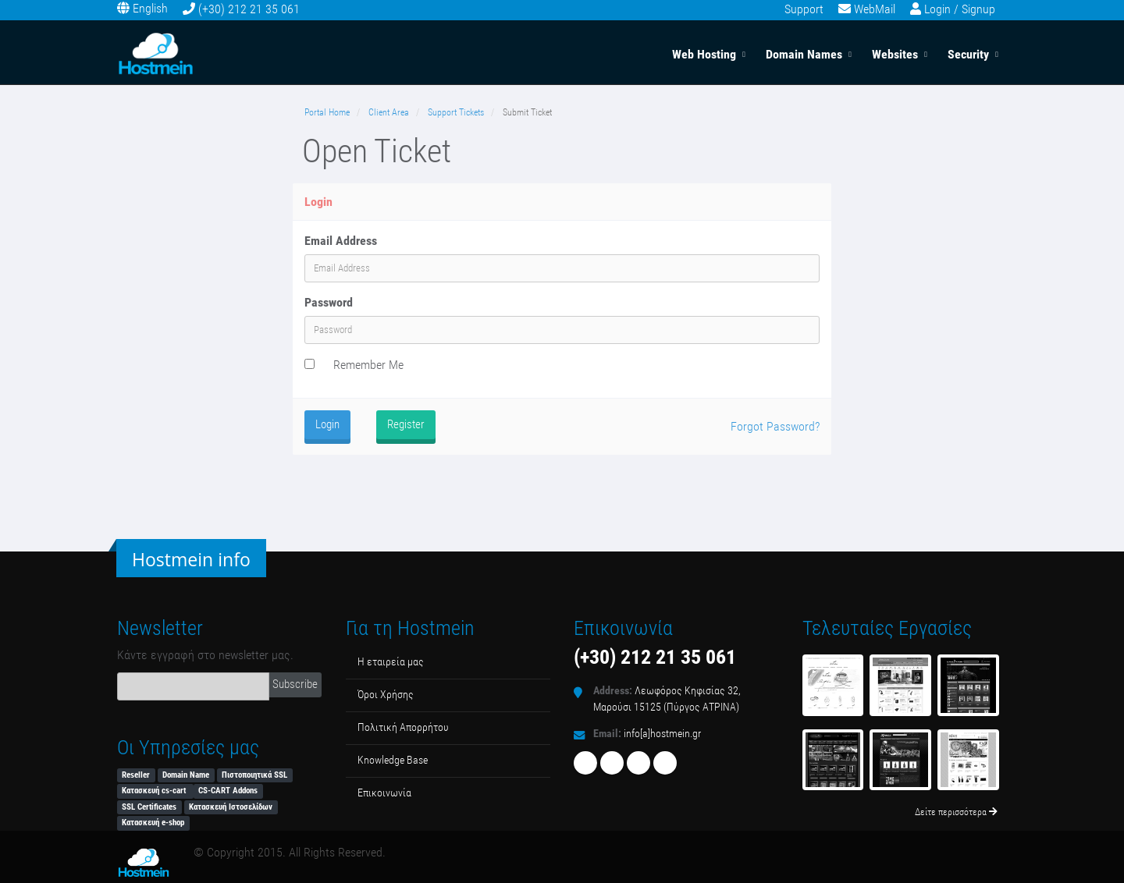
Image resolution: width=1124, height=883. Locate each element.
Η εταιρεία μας (390, 661)
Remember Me (368, 364)
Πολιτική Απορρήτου (403, 727)
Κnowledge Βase (392, 760)
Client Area (388, 112)
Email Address (340, 240)
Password (328, 302)
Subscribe (295, 684)
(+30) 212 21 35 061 (249, 9)
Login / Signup (959, 9)
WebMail (874, 9)
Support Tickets (456, 112)
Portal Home (327, 112)
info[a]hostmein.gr (662, 733)
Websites (895, 53)
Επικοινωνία (384, 793)
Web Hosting (704, 53)
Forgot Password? (775, 426)
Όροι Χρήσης (385, 694)
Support (803, 9)
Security (968, 53)
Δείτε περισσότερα (956, 812)
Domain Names (804, 53)
